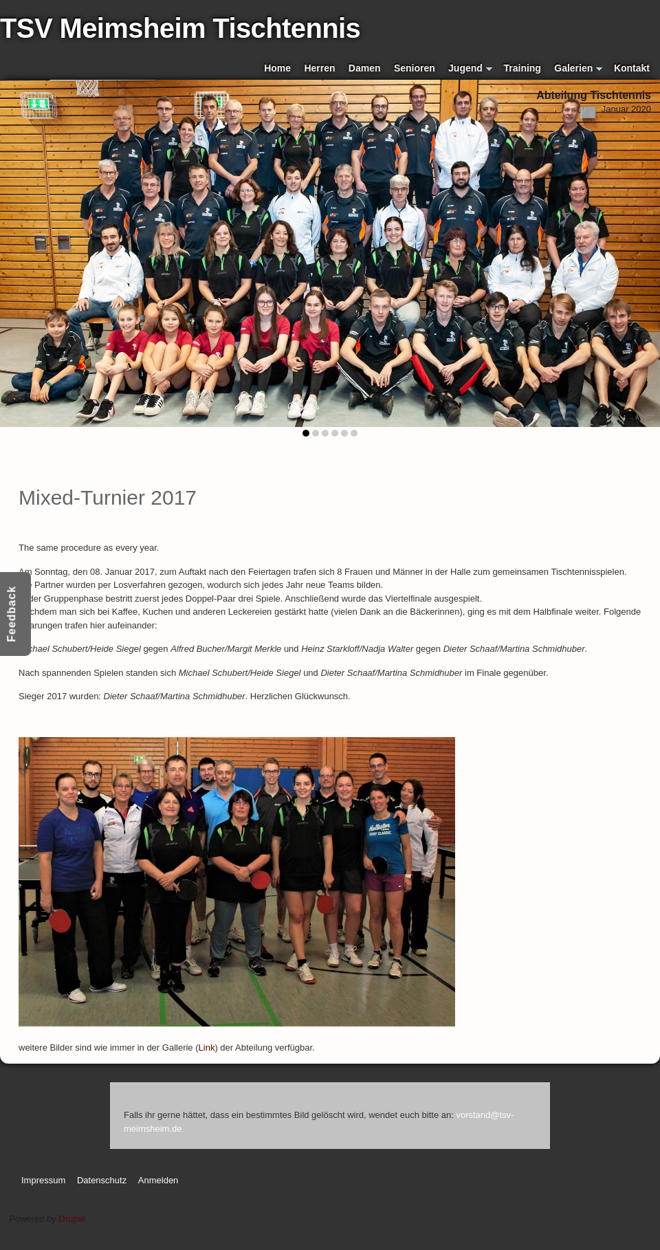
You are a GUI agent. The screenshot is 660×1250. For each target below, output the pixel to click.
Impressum (43, 1180)
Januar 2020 (626, 109)
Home (277, 68)
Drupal (71, 1219)
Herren (319, 68)
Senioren (414, 68)
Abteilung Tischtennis (593, 95)
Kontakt (632, 68)
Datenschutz (101, 1180)
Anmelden (158, 1180)
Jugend (470, 69)
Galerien (578, 69)
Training (522, 68)
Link (207, 1047)
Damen (365, 68)
